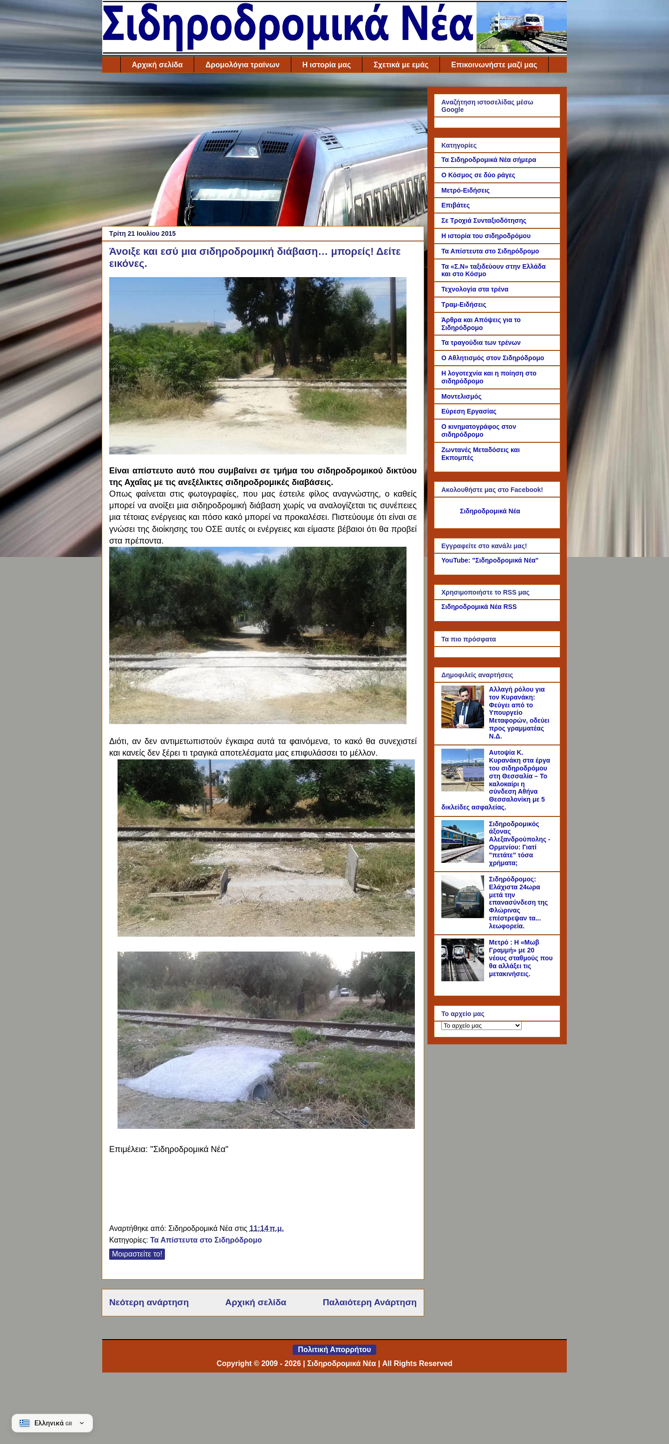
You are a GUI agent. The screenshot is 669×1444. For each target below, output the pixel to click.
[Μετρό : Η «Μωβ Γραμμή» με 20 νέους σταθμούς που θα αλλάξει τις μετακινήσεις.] (464, 979)
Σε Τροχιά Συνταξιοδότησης (483, 220)
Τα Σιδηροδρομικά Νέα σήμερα (488, 159)
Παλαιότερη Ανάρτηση (370, 1302)
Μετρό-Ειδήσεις (465, 190)
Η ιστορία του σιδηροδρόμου (486, 236)
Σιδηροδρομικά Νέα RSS (479, 606)
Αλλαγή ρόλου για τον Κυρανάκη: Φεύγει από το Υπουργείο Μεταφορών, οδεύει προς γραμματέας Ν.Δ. (519, 713)
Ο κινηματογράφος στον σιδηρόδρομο (478, 430)
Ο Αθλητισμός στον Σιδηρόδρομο (492, 358)
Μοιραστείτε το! (137, 1254)
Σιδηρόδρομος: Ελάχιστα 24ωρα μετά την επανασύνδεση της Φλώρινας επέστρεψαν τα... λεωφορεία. (518, 902)
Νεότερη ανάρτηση (149, 1302)
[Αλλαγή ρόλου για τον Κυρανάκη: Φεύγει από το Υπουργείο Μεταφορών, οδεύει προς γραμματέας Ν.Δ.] (464, 726)
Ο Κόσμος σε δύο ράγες (478, 175)
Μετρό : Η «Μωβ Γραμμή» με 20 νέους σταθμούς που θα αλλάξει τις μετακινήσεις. (521, 958)
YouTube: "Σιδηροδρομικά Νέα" (489, 560)
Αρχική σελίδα (157, 65)
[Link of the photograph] (258, 367)
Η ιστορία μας (326, 65)
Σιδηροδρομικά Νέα (490, 511)
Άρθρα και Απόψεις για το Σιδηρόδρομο (481, 323)
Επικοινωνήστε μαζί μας (494, 65)
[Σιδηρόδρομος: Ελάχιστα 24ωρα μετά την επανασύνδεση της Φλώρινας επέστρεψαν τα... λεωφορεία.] (464, 915)
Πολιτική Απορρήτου (334, 1349)
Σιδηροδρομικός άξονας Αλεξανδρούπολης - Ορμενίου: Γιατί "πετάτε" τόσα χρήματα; (520, 843)
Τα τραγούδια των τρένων (481, 342)
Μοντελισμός (461, 396)
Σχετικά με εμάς (401, 65)
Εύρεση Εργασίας (469, 411)
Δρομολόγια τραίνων (242, 65)
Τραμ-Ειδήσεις (463, 304)
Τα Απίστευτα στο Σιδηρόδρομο (206, 1240)
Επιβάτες (455, 205)
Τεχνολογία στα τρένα (474, 289)
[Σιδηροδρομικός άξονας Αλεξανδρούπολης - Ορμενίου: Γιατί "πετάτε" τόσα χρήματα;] (464, 860)
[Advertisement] (263, 152)
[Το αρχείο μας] (481, 1025)
